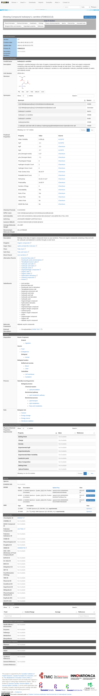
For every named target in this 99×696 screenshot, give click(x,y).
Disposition (7, 337)
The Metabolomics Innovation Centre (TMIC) (17, 677)
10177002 (21, 529)
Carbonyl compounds (28, 277)
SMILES (37, 92)
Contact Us (66, 2)
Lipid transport (33, 401)
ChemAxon (61, 146)
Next (92, 130)
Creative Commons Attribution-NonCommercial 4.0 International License (50, 694)
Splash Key (56, 487)
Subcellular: (24, 371)
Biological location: (23, 360)
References (41, 26)
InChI (42, 92)
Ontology (41, 23)
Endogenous (25, 351)
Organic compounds (24, 243)
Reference (81, 612)
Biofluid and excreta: (27, 363)
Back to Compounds (90, 17)
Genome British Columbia (10, 685)
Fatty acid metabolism (35, 406)
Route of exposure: (23, 337)
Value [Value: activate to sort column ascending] (60, 433)
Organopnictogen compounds (31, 269)
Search (23, 2)
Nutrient (23, 413)
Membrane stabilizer (27, 421)
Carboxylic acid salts (28, 264)
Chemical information (22, 23)
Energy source (25, 418)
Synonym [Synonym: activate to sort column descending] (21, 100)
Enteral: (23, 340)
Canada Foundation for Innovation (23, 676)
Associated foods (81, 23)
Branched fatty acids (28, 258)
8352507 (20, 518)
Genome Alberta (24, 683)
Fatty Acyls (21, 249)
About (57, 2)
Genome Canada (13, 683)
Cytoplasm (28, 377)
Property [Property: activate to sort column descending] (20, 433)
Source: (19, 346)
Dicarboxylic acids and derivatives (32, 260)
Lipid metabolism (34, 403)
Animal (27, 357)
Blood (27, 366)
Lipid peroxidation (34, 389)
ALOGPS (61, 139)
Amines (24, 279)
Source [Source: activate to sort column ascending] (89, 100)
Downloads (32, 2)
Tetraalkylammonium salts (30, 262)
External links (71, 23)
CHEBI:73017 (37, 329)
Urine (26, 368)
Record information (10, 23)
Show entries (25, 95)
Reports (40, 2)
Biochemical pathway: (31, 392)
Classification (33, 23)
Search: (83, 95)
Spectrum (89, 508)
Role (4, 410)
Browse (14, 2)
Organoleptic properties (29, 26)
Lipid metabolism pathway (37, 395)
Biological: (24, 354)
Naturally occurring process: (25, 381)
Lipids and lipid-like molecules (27, 246)
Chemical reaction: (30, 386)
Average (57, 612)
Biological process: (27, 384)
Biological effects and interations (13, 26)
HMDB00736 (22, 548)
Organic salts (26, 271)
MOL (23, 92)
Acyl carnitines (22, 255)
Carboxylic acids (27, 268)
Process (6, 381)
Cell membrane (29, 374)
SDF (27, 92)
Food (22, 349)
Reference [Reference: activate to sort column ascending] (80, 433)
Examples (49, 2)
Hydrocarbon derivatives (29, 275)
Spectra (64, 23)
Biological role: (21, 410)
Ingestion (28, 343)
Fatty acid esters (23, 252)
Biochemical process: (31, 398)
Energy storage (25, 415)
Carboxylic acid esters (28, 266)
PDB (32, 92)
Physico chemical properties (52, 23)
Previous (83, 130)
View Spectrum (90, 491)
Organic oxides (26, 273)
